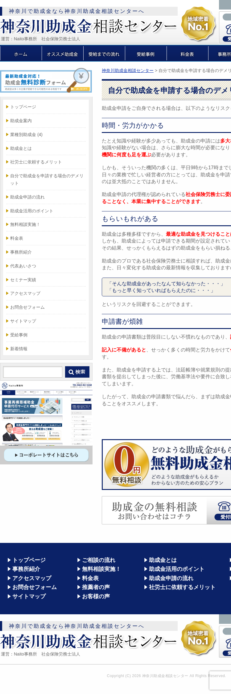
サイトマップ (23, 321)
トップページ (23, 106)
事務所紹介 (21, 252)
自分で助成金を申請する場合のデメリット (47, 179)
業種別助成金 (26, 134)
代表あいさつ (23, 265)
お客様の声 (96, 596)
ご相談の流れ (98, 560)
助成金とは (21, 148)
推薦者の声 (96, 587)
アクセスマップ (25, 293)
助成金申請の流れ (27, 197)
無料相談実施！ (25, 224)
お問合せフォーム (27, 307)
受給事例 (18, 334)
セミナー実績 (23, 279)
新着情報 (18, 348)
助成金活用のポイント (31, 210)
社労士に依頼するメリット (36, 161)
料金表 (16, 238)
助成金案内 (21, 120)
